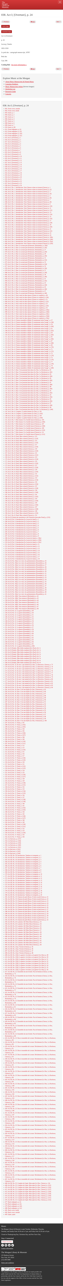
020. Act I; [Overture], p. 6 (13, 148)
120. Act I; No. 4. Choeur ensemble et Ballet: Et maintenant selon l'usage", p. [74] (29, 355)
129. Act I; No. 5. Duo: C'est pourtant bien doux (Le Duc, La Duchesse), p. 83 (28, 374)
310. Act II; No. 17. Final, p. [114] (15, 750)
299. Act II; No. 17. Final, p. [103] (15, 727)
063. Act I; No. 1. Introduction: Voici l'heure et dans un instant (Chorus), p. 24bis (29, 237)
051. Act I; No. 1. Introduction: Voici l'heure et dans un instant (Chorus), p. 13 (28, 212)
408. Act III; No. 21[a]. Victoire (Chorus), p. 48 (19, 953)
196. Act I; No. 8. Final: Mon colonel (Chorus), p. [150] (21, 513)
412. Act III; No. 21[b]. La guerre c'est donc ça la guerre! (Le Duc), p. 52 (26, 961)
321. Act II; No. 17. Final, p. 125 (14, 772)
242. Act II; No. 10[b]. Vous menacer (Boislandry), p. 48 (21, 608)
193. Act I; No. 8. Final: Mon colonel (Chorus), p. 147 (21, 507)
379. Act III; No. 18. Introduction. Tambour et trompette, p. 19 (23, 893)
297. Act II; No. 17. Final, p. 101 (14, 723)
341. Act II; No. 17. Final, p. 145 (14, 814)
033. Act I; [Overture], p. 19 (13, 175)
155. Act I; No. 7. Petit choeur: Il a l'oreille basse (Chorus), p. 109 (24, 428)
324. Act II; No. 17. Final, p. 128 (14, 779)
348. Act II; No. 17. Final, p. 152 (14, 828)
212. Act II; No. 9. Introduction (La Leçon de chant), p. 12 (22, 546)
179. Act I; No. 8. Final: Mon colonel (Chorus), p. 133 (21, 478)
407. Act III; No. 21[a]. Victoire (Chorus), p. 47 (19, 951)
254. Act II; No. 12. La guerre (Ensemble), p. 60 (19, 633)
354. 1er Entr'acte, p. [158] (13, 841)
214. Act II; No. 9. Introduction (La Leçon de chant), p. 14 (22, 550)
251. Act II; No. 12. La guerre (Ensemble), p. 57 (19, 627)
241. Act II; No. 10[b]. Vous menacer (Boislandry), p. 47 (21, 606)
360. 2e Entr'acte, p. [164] (12, 853)
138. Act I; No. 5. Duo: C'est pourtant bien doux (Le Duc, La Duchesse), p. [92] (28, 393)
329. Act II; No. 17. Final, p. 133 (14, 789)
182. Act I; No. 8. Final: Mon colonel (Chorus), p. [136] (21, 484)
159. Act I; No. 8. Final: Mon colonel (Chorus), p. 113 (21, 436)
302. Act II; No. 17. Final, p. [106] (15, 733)
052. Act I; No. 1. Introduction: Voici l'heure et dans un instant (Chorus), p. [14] (28, 214)
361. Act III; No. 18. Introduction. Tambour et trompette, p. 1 (23, 855)
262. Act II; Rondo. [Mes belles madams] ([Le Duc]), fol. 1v (23, 650)
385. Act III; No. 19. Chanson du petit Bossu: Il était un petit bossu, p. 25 (26, 905)
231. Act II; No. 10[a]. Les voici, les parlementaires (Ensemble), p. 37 (25, 586)
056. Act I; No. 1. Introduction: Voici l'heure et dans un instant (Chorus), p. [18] (28, 223)
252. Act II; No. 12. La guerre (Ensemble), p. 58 (19, 629)
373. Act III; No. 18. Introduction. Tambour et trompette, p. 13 (23, 880)
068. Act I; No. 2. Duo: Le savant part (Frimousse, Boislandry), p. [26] (26, 247)
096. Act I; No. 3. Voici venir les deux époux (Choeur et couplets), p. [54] (27, 306)
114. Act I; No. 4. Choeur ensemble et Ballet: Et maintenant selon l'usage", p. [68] (29, 343)
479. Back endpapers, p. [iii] (13, 1206)
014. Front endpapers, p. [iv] (13, 135)
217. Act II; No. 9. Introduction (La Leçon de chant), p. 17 (22, 557)
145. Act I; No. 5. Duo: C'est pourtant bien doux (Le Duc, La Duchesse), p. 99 (28, 407)
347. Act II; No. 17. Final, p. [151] (15, 826)
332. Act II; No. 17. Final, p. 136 (14, 795)
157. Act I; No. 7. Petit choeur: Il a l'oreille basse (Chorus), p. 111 (24, 432)
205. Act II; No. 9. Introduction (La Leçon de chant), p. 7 (22, 532)
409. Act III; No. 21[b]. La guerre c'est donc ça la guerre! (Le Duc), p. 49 (26, 955)
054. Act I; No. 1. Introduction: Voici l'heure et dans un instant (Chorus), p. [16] (28, 218)
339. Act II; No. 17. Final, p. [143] (15, 810)
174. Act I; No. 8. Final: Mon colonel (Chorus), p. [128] (21, 467)
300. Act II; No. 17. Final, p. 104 (14, 729)
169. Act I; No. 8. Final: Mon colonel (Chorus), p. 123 (21, 457)
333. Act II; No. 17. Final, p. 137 (14, 797)
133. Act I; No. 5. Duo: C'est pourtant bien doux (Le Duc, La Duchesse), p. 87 (28, 382)
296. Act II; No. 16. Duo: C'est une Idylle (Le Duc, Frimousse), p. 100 (26, 720)
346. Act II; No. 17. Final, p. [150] (15, 824)
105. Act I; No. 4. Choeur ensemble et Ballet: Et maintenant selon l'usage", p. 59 (29, 324)
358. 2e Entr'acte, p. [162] (12, 849)
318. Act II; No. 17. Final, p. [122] (15, 766)
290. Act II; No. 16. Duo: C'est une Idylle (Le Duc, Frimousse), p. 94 (25, 708)
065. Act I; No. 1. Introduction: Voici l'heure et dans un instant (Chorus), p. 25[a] (29, 241)
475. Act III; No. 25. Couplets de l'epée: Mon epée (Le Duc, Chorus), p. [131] (28, 1198)
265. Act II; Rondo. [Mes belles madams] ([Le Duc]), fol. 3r (23, 656)
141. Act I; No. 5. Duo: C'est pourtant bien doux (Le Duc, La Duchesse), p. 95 (28, 399)
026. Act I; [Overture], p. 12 (13, 160)
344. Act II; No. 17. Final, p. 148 (14, 820)
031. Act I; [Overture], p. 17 (13, 171)
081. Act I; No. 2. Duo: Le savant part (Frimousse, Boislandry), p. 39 (25, 274)
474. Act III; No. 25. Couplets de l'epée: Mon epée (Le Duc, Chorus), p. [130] (28, 1196)
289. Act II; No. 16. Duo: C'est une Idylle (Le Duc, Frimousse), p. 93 (25, 706)
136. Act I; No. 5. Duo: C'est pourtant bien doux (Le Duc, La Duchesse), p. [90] (28, 389)
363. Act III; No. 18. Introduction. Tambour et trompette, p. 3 (23, 859)
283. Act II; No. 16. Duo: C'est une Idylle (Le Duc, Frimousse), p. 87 (25, 694)
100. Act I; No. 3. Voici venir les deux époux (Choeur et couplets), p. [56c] (27, 314)
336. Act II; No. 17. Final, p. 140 (14, 803)
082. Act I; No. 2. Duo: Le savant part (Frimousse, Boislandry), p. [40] (26, 276)
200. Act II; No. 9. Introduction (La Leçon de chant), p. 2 (22, 521)
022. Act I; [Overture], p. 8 (13, 152)
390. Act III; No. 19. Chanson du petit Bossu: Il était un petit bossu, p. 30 (26, 916)
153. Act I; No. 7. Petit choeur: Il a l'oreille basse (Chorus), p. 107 (24, 424)
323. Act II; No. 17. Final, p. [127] (15, 776)
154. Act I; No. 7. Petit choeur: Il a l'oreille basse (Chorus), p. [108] (25, 426)
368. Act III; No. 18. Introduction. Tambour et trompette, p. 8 (23, 870)
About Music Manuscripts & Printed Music (19, 82)
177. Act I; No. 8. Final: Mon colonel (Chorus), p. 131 (21, 474)
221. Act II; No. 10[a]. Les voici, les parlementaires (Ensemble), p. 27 (25, 565)
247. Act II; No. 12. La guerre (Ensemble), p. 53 (19, 619)
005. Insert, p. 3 (9, 117)
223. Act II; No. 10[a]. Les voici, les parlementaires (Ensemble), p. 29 (25, 569)
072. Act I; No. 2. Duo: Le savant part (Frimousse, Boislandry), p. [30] (26, 256)
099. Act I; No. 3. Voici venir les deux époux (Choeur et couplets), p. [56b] (27, 312)
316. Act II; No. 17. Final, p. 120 (14, 762)
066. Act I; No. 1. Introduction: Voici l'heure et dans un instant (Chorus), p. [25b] (29, 243)
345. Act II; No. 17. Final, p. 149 (14, 822)
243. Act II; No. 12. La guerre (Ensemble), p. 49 (19, 610)
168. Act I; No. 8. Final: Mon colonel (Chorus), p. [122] (21, 455)
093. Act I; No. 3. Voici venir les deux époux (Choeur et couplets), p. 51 (26, 299)
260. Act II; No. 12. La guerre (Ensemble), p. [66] (20, 646)
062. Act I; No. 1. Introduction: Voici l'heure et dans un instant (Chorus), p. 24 (28, 235)
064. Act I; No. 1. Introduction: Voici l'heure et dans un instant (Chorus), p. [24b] (29, 239)
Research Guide (10, 91)
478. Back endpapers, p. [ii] (13, 1204)
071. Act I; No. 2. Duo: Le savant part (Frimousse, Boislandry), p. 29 (25, 254)
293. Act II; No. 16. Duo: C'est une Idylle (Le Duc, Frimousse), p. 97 (25, 714)
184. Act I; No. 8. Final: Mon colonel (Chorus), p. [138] (21, 488)
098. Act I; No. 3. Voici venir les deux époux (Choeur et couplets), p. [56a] (27, 310)
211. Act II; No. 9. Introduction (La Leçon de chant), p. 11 (22, 544)
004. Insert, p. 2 (9, 115)
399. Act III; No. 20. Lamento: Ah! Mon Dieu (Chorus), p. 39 (23, 934)
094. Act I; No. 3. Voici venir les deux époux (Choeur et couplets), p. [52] (27, 301)
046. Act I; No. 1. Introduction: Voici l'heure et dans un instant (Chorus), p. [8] (28, 202)
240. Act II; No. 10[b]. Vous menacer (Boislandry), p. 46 (21, 604)
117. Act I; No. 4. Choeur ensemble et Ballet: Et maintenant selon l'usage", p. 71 (28, 349)
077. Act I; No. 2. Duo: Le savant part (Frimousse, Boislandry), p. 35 (25, 266)
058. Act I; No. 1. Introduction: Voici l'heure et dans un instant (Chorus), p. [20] (28, 227)
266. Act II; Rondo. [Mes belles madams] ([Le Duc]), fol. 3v (23, 658)
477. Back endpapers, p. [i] (13, 1202)
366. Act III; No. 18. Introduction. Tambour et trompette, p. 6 (23, 866)
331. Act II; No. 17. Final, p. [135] (15, 793)
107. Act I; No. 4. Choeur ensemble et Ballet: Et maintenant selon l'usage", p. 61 (29, 328)
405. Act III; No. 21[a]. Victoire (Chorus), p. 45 (19, 947)
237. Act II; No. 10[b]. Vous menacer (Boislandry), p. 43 (21, 598)
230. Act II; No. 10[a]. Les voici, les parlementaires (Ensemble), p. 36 (25, 584)
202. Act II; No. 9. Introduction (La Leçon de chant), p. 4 (22, 525)
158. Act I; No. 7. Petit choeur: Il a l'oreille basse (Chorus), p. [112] (25, 434)
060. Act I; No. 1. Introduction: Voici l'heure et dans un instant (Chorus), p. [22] (28, 231)
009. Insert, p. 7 (9, 125)
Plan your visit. (12, 11)
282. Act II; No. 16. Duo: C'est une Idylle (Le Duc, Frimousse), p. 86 (25, 691)
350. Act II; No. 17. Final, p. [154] (15, 832)
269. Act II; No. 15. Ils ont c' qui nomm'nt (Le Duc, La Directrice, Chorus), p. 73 (29, 664)
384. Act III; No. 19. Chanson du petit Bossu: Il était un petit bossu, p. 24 (26, 903)
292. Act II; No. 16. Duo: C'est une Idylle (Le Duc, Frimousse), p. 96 (25, 712)
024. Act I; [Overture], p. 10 (13, 156)
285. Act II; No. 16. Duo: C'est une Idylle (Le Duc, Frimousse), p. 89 (25, 698)
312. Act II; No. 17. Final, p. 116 (14, 754)
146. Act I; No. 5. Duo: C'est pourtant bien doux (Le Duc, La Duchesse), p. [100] (29, 409)
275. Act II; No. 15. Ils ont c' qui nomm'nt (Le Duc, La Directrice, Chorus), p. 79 (29, 677)
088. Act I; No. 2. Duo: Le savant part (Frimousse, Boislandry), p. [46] (26, 289)
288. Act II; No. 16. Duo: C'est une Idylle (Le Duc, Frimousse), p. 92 (25, 704)
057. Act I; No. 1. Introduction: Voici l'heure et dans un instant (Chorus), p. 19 (28, 225)
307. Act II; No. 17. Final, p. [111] (15, 743)
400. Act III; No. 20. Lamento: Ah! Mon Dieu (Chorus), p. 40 (23, 936)
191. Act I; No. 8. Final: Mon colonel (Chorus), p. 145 (21, 503)
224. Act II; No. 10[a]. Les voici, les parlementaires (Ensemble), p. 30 (25, 571)
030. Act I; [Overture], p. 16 (13, 169)
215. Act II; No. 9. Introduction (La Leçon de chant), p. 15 (22, 552)
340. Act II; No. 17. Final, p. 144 (14, 812)
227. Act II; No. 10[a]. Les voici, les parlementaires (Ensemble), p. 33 (25, 577)
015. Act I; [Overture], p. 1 (13, 137)
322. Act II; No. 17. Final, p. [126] (15, 774)
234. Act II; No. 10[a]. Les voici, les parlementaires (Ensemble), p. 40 (25, 592)
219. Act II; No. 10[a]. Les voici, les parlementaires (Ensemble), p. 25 (25, 561)
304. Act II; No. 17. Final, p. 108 (14, 737)
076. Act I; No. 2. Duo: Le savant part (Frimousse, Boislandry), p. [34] (26, 264)
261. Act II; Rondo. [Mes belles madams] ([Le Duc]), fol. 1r (23, 648)
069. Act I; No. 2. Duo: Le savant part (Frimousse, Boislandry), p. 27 (25, 250)
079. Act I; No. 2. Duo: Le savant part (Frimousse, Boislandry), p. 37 (25, 270)
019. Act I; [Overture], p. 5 (13, 146)
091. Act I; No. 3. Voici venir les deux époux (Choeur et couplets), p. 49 (26, 295)
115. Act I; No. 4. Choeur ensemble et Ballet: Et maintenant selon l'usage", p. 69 (28, 345)
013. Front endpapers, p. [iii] (13, 133)
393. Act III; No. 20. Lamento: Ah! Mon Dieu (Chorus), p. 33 (23, 922)
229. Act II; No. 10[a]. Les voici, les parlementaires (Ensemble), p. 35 (25, 582)
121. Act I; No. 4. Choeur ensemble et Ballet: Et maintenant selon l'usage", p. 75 (29, 357)
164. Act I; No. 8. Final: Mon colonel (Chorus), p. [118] (21, 447)
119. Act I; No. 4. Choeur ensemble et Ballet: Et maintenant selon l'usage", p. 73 (28, 353)
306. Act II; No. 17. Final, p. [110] (15, 741)
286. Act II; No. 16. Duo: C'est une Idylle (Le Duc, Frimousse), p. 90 (25, 700)
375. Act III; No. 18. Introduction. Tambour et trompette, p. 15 (23, 884)
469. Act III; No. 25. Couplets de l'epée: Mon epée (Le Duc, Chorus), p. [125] (28, 1185)
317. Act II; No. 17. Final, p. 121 (14, 764)
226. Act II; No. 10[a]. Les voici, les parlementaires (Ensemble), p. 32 (25, 575)
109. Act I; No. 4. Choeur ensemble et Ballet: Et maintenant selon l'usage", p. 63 (29, 333)
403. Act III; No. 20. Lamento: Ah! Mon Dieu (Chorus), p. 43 (23, 942)
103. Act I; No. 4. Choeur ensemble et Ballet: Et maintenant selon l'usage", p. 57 (29, 320)
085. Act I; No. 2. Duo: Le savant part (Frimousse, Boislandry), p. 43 (25, 283)
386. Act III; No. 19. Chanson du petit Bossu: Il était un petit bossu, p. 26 (26, 907)
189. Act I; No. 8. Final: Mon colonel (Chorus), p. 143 (21, 498)
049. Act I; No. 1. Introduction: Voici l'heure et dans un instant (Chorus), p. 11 (28, 208)
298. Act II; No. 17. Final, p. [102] (15, 725)
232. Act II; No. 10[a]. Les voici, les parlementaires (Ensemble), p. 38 (25, 588)
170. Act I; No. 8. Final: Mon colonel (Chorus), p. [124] (21, 459)
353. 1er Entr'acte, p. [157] (13, 839)
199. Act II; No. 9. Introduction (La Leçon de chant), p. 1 (22, 519)
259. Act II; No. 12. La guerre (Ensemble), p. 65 (19, 644)
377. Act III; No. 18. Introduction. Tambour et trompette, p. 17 (23, 888)
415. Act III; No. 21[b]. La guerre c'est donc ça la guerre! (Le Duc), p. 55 (26, 967)
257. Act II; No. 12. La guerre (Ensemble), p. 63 (19, 640)
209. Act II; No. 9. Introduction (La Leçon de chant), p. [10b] (23, 540)
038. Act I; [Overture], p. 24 (13, 185)
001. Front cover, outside (12, 108)
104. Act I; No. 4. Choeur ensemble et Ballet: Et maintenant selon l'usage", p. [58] (29, 322)
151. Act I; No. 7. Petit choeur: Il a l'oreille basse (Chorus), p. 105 (24, 420)
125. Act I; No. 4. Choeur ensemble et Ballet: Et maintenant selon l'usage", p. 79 (29, 366)
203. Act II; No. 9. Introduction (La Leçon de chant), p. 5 (22, 528)
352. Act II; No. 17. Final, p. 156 (14, 837)
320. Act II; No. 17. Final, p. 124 (14, 770)
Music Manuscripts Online (14, 86)
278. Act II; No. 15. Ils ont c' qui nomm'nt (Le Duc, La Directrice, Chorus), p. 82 (29, 683)
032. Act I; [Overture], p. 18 (13, 173)
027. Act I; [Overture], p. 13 (13, 162)
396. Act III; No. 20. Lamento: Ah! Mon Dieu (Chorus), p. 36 (23, 928)
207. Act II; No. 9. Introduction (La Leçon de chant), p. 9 (22, 536)
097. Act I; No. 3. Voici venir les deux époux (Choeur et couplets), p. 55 (26, 308)
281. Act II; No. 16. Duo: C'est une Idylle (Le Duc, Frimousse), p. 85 (25, 689)
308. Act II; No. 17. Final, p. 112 (14, 745)
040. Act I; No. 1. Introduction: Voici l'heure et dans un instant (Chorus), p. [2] (28, 189)
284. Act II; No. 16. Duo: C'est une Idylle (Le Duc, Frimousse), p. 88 (25, 696)
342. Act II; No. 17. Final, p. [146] (15, 816)
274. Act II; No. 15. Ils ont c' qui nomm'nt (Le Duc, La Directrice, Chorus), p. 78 (29, 675)
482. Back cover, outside (12, 1212)
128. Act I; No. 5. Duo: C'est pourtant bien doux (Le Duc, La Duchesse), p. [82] (28, 372)
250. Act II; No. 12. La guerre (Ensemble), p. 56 (19, 625)
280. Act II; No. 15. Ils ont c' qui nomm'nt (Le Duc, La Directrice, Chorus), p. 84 (29, 687)
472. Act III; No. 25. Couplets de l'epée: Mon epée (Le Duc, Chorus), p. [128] (28, 1191)
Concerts (8, 94)
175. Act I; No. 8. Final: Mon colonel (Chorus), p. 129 (21, 469)
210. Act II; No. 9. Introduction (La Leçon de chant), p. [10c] (23, 542)
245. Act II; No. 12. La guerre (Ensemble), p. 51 (19, 615)
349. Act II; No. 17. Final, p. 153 (14, 830)
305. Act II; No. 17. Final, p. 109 (14, 739)
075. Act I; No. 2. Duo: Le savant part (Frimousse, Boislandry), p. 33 (25, 262)
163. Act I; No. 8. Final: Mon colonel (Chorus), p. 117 (21, 445)
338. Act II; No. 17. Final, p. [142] (15, 808)
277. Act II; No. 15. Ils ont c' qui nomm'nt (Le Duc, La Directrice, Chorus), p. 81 (29, 681)
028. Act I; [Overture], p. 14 (13, 164)
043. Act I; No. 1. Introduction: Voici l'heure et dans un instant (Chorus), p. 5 (27, 196)
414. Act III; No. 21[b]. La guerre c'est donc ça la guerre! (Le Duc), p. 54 (26, 965)
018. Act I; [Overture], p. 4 (13, 144)
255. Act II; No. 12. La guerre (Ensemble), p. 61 (19, 635)
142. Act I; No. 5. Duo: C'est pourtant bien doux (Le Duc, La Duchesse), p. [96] (28, 401)
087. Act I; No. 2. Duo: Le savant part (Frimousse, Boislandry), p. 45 (25, 287)
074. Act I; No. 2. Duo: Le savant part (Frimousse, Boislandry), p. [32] (26, 260)
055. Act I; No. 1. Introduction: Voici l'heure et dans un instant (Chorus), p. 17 (28, 220)
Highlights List (10, 89)
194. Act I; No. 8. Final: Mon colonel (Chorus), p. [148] (21, 509)
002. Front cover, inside (12, 111)
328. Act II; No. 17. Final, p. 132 (14, 787)
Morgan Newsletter (7, 1241)
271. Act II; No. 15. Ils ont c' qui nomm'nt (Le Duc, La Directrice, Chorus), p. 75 (29, 669)
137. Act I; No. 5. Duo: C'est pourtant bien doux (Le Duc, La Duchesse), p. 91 (28, 391)
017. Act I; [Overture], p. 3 (13, 142)
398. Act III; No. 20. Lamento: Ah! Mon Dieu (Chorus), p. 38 (23, 932)
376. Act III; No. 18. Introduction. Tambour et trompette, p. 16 (23, 886)
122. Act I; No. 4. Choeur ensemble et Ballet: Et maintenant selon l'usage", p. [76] (29, 359)
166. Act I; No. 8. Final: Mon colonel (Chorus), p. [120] (21, 451)
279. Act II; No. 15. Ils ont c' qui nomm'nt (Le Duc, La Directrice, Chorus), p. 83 (29, 685)
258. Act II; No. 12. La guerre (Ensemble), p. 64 (19, 642)
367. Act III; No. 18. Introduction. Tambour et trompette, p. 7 (23, 868)
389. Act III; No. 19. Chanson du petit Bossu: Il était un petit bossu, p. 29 (26, 913)
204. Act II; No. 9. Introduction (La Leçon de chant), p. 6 (22, 530)
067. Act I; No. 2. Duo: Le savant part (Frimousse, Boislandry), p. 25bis (26, 245)
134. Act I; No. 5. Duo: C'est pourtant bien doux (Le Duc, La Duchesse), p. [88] (28, 384)
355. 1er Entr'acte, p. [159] (13, 843)
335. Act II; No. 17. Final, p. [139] (15, 801)
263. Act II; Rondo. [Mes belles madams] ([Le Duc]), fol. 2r (23, 652)
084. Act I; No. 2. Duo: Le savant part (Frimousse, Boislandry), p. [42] (26, 281)
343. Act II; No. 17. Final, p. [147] (15, 818)
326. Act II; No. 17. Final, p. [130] (15, 783)
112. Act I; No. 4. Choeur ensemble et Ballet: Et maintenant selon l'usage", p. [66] (29, 339)
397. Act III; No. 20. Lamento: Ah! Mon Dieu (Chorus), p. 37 (23, 930)
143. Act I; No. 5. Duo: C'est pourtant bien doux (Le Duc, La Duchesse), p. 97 (28, 403)
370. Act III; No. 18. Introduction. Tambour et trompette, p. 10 (23, 874)
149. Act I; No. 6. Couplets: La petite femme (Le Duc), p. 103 (23, 416)
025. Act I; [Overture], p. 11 (13, 158)
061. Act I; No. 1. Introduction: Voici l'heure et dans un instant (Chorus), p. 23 (28, 233)
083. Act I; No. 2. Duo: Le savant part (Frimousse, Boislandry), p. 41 (25, 279)
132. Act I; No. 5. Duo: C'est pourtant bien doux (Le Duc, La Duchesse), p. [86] (28, 380)
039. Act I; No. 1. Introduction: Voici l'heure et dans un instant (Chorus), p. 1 (27, 187)
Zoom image (5, 26)
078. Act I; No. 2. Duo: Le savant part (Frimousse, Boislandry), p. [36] (26, 268)
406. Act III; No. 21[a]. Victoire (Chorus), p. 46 (19, 949)
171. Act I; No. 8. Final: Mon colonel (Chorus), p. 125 (21, 461)
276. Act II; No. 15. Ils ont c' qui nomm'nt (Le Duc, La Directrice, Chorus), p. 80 (29, 679)
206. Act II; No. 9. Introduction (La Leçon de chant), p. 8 (22, 534)
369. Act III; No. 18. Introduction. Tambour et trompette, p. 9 (23, 872)
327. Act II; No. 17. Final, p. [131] (15, 785)
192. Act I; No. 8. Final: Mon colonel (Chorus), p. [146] (21, 505)
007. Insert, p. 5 (9, 121)
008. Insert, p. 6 (9, 123)
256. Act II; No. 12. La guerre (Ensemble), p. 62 (19, 638)
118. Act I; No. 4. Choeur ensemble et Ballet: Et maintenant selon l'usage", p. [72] (29, 351)
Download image (6, 31)
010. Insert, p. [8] (10, 127)
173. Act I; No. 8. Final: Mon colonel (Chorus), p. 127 (21, 465)
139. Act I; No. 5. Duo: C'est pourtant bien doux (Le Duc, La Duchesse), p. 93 (28, 395)
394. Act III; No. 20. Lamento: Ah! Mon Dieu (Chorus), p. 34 (23, 924)
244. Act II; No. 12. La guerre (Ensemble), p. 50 (19, 613)
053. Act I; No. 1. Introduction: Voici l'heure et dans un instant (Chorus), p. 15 (28, 216)
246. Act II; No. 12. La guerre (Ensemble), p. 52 (19, 617)
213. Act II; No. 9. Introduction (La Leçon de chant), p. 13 (22, 548)
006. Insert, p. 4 (9, 119)
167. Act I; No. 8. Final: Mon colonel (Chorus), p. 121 (21, 453)
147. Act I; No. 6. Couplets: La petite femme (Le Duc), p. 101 (23, 411)
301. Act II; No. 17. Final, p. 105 (14, 731)
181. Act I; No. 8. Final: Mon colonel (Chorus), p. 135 (21, 482)
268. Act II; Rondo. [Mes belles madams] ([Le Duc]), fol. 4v (23, 662)
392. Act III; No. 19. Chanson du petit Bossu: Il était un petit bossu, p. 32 (26, 920)
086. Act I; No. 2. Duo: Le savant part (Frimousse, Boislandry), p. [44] (26, 285)
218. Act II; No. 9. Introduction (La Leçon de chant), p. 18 (22, 559)
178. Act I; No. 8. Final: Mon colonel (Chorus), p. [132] (21, 476)
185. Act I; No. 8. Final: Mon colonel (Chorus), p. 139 (21, 490)
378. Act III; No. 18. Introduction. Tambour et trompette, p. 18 (23, 891)
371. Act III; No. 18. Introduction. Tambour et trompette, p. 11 (23, 876)
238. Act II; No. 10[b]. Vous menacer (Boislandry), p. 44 (21, 600)
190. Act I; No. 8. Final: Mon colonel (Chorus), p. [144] (21, 501)
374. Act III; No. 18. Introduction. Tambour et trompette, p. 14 (23, 882)
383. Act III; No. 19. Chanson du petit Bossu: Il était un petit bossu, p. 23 (26, 901)
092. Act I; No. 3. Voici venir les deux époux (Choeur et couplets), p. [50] (27, 297)
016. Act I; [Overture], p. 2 (13, 140)
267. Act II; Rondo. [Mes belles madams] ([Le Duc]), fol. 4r (23, 660)
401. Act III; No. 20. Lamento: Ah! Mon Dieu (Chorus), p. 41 (23, 938)
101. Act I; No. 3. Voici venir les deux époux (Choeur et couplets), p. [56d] (27, 316)
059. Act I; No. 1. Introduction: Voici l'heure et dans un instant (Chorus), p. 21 (28, 229)
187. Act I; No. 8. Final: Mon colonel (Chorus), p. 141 (21, 494)
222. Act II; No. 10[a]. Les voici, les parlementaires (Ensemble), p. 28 (25, 567)
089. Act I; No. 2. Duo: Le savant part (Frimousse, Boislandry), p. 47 (25, 291)
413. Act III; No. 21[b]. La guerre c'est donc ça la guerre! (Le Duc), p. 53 (26, 963)
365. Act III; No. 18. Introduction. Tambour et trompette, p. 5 (23, 864)
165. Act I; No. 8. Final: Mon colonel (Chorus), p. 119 (21, 449)
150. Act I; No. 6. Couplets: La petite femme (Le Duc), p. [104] (24, 418)
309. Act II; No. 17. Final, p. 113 (14, 747)
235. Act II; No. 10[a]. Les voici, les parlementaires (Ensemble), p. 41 (25, 594)
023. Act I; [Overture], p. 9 (13, 154)
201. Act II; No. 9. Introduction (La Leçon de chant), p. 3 (22, 523)
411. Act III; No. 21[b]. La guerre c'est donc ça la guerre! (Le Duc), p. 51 (26, 959)
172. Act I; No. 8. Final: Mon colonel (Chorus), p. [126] (21, 463)
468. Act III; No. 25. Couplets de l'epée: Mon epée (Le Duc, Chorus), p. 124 (27, 1183)
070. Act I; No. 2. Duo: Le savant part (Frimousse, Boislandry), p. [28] (26, 252)
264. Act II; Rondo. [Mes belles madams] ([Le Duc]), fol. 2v (23, 654)
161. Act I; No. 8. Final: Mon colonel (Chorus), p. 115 (21, 440)
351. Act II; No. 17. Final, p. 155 (14, 835)
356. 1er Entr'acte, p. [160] (13, 845)
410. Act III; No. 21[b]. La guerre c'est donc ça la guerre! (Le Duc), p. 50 (26, 957)
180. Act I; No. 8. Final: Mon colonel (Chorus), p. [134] (21, 480)
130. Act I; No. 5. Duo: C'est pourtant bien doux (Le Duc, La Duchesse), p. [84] (28, 376)
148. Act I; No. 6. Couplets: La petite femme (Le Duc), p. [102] (24, 413)
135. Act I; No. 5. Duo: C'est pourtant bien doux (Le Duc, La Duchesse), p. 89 (28, 386)
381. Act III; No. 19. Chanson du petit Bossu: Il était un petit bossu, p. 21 (26, 897)
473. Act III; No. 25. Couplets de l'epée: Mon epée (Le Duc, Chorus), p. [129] (28, 1193)
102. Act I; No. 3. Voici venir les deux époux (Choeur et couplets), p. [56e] (27, 318)
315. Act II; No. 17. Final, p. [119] (15, 760)
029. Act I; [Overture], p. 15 (13, 167)
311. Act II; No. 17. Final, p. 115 (14, 752)
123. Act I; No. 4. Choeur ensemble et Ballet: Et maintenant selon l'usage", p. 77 (29, 362)
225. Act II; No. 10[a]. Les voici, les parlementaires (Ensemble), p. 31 (25, 573)
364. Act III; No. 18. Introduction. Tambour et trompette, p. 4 (23, 862)
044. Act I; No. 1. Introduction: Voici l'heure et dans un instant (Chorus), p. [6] (28, 198)
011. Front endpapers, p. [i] (13, 129)
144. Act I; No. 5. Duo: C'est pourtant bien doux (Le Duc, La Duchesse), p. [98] (28, 405)
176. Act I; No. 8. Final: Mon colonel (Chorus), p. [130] (21, 472)
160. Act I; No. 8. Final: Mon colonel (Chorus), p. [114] (21, 438)
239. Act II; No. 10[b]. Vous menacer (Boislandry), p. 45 (21, 602)
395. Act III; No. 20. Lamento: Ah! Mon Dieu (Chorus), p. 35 (23, 926)
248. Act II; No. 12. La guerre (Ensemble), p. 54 (19, 621)
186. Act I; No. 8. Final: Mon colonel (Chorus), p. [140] (21, 492)
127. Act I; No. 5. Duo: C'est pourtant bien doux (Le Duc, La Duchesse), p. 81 (28, 370)
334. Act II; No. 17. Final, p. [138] (15, 799)
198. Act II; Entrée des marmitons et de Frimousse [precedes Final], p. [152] (27, 517)
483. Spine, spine (10, 1214)
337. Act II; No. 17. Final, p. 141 (14, 806)
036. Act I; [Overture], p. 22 (13, 181)
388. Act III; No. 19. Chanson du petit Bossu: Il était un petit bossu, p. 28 (26, 911)
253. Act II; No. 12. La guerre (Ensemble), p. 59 (19, 631)
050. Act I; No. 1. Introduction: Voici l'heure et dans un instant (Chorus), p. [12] (28, 210)
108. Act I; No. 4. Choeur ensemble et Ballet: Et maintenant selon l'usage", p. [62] (29, 330)
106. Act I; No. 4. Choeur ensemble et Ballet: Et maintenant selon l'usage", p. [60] (29, 326)
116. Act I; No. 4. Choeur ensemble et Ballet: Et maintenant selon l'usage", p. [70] (29, 347)
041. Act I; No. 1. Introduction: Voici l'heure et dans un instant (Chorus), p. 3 (27, 191)
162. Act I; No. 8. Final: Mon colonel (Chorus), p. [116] (21, 442)
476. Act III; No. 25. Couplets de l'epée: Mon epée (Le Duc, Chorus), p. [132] (28, 1200)
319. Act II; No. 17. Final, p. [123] (15, 768)
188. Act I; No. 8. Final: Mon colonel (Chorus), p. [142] (21, 496)
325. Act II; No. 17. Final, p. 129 (14, 781)
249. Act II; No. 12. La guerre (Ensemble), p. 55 (19, 623)
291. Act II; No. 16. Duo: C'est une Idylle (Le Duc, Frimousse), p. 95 (25, 710)
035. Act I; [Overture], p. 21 (13, 179)
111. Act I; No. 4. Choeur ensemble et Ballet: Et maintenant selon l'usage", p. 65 (28, 337)
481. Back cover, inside (12, 1210)
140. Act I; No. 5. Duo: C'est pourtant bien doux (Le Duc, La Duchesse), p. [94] (28, 397)
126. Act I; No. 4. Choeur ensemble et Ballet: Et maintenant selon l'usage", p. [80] (29, 368)
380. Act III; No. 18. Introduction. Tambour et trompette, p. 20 (23, 895)
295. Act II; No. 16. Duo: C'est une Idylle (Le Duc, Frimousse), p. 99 (25, 718)
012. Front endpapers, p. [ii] (13, 131)
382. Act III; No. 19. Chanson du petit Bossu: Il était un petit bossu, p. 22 (26, 899)
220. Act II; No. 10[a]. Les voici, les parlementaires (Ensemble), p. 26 (25, 563)
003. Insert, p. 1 (9, 113)
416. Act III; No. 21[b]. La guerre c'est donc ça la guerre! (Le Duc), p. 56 (26, 969)
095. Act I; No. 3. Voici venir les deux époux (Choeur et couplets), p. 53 (26, 303)
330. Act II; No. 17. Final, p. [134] (15, 791)
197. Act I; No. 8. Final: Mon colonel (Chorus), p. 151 (21, 515)
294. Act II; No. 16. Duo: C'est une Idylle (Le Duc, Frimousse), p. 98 (25, 716)
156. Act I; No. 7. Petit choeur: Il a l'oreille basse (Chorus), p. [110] (25, 430)
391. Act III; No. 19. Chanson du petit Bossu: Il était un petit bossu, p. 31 (26, 918)
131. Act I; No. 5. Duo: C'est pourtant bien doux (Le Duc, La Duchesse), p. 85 (28, 378)
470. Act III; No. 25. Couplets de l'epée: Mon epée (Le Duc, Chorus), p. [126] (28, 1187)
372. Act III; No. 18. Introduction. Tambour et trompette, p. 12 (23, 878)
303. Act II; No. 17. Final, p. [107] (15, 735)
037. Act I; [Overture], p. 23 (13, 183)
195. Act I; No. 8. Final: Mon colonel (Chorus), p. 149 (21, 511)
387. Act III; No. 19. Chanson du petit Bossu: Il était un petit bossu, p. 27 (26, 909)
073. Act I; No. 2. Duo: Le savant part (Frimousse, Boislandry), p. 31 (25, 258)
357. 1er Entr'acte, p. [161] (13, 847)
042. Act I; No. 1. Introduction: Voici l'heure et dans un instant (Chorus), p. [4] (28, 193)
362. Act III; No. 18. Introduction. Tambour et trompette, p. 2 (23, 857)
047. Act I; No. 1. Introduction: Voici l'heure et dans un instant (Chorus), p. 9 (27, 204)
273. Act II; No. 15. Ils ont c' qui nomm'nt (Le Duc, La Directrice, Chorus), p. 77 (29, 673)
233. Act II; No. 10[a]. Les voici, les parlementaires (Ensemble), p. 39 (25, 590)
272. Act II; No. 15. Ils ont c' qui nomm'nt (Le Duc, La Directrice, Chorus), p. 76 (29, 671)
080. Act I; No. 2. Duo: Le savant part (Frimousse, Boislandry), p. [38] (26, 272)
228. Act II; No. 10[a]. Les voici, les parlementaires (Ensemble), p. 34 (25, 579)
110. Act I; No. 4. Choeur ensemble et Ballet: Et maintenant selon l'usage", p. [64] (29, 335)
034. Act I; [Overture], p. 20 (13, 177)
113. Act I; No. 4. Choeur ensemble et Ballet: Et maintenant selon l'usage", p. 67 (28, 341)
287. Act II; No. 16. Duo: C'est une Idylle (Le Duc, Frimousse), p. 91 (25, 702)
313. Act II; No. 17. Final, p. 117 (14, 756)
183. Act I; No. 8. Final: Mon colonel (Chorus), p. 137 (21, 486)
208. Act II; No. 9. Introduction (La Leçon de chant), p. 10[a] (23, 538)
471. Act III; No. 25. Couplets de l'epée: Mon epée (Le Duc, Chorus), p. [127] (28, 1189)
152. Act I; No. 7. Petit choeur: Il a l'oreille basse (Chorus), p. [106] (25, 422)
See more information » (19, 65)
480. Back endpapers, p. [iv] (13, 1208)
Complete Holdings (11, 84)
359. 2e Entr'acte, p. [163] (12, 851)
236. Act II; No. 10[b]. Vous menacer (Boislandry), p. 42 (21, 596)
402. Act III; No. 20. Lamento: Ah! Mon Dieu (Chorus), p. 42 (23, 940)
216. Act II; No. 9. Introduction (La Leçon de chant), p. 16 (22, 554)
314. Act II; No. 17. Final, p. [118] (15, 758)
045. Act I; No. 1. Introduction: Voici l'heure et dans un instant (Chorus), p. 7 (27, 200)
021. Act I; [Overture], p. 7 (13, 150)
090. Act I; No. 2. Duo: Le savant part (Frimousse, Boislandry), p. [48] (26, 293)
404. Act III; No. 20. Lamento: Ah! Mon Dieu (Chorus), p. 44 (23, 944)
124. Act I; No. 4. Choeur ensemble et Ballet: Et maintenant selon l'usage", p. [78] (29, 364)
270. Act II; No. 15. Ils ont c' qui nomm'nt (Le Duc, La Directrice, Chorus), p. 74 (29, 667)
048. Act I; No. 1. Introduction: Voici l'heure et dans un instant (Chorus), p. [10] (28, 206)
